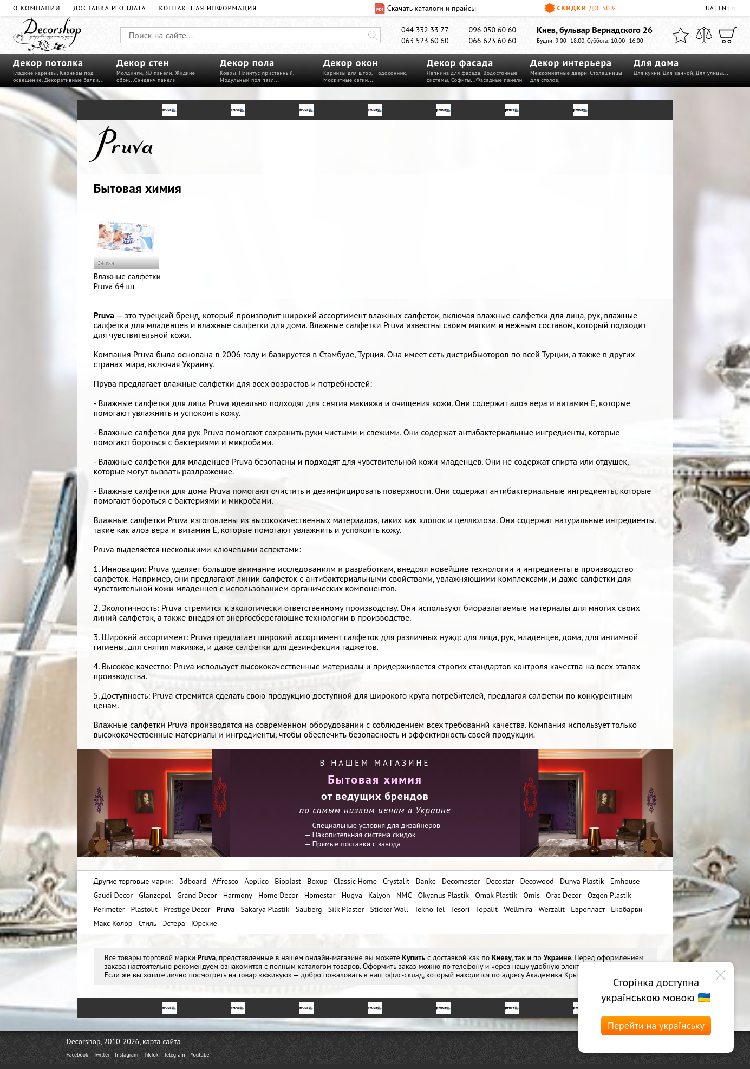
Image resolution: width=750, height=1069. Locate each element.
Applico (256, 881)
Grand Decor (197, 895)
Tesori (460, 909)
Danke (425, 881)
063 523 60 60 (425, 40)
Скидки (580, 8)
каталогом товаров (329, 966)
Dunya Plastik (582, 881)
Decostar (500, 881)
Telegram (174, 1054)
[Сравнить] (704, 35)
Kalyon (379, 895)
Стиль (147, 923)
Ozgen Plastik (609, 895)
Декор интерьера (571, 62)
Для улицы (709, 72)
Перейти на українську (656, 1025)
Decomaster (461, 881)
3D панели (158, 72)
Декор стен (142, 62)
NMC (404, 895)
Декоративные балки (71, 79)
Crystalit (396, 881)
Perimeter (109, 909)
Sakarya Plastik (265, 909)
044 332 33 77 (425, 30)
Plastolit (144, 909)
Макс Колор (113, 923)
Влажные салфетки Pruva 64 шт (127, 247)
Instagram (126, 1054)
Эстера (174, 923)
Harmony (237, 895)
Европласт (588, 909)
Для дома (656, 62)
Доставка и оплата (110, 8)
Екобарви (626, 909)
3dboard (192, 881)
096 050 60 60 (493, 30)
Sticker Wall (389, 909)
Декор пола (247, 62)
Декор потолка (48, 62)
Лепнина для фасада (453, 72)
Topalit (486, 909)
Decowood (537, 881)
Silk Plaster (346, 909)
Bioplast (288, 881)
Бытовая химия (137, 188)
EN (723, 8)
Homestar (320, 895)
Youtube (200, 1054)
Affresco (225, 881)
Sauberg (309, 909)
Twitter (101, 1054)
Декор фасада (460, 62)
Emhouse (625, 881)
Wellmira (518, 909)
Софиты (461, 79)
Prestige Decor (187, 909)
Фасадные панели (499, 79)
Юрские (204, 923)
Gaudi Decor (113, 895)
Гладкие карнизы (35, 72)
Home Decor (278, 895)
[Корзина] (728, 35)
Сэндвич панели (155, 79)
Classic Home (355, 881)
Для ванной (678, 72)
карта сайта (161, 1041)
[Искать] (372, 35)
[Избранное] (680, 35)
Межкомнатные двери (558, 72)
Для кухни (647, 72)
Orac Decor (563, 895)
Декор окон (350, 62)
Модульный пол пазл (247, 79)
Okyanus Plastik (443, 895)
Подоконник (390, 72)
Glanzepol (155, 895)
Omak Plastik (496, 895)
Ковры (228, 72)
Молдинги (129, 72)
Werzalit (551, 909)
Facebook (77, 1054)
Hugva (352, 895)
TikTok (151, 1054)
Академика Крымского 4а (568, 975)
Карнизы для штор (347, 72)
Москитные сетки (345, 79)
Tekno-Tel (429, 909)
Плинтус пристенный (266, 72)
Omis (531, 895)
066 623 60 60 (493, 40)
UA (709, 8)
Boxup (317, 881)
